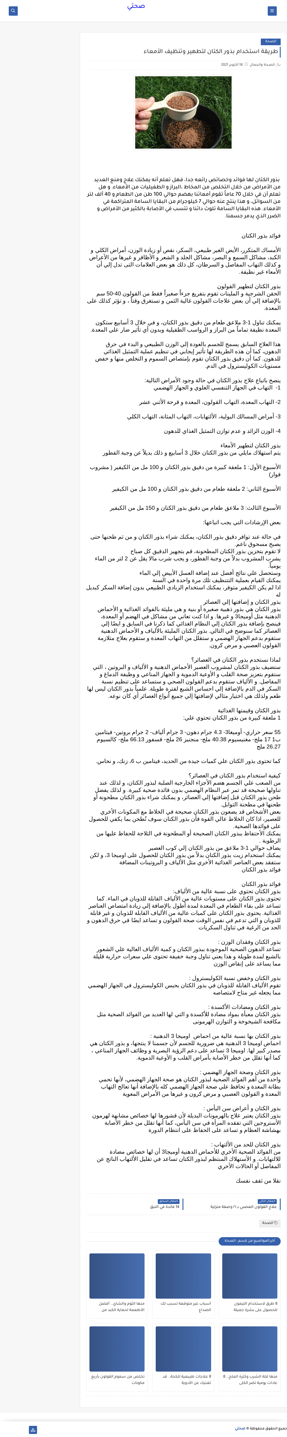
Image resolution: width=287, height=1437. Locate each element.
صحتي (136, 7)
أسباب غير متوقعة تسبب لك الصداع (186, 1307)
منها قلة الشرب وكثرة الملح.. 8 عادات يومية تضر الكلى (250, 1380)
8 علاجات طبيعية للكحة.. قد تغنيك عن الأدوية (187, 1380)
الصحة (270, 42)
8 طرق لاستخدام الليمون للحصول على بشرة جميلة (255, 1307)
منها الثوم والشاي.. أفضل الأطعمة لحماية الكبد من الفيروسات (122, 1307)
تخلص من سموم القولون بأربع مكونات (118, 1380)
